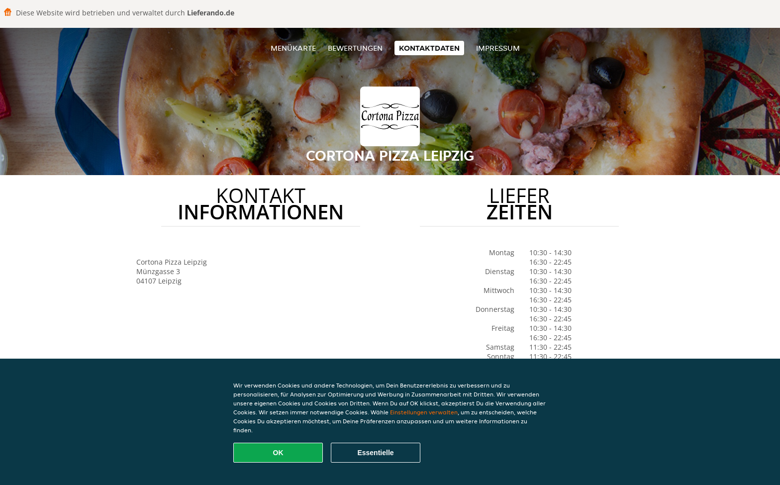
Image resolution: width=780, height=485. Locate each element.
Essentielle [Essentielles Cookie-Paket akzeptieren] (375, 453)
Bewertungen (355, 48)
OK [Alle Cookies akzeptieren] (278, 453)
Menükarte (293, 48)
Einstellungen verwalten (424, 412)
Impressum (498, 48)
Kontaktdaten (429, 48)
